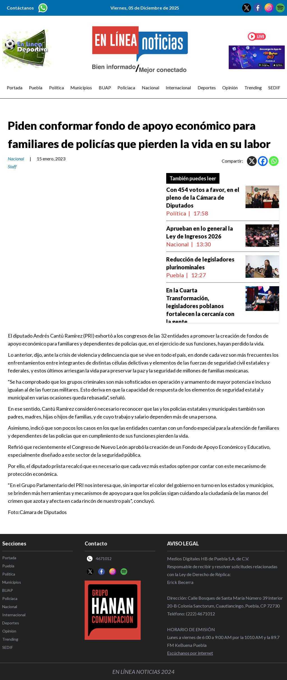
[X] (252, 161)
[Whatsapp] (274, 161)
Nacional (150, 87)
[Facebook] (263, 161)
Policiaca (126, 87)
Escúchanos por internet (190, 653)
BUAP (105, 87)
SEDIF (274, 87)
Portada (14, 87)
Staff (12, 166)
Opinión (230, 87)
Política (56, 87)
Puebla (35, 87)
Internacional (178, 87)
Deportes (207, 87)
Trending (253, 87)
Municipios (81, 87)
